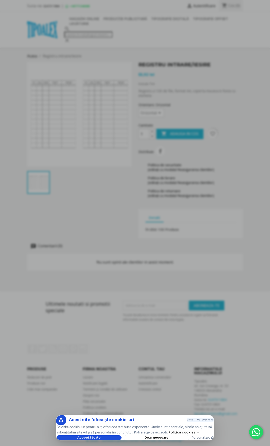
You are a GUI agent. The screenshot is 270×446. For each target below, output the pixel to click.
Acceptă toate (89, 437)
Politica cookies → (183, 432)
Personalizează (203, 437)
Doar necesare (156, 437)
